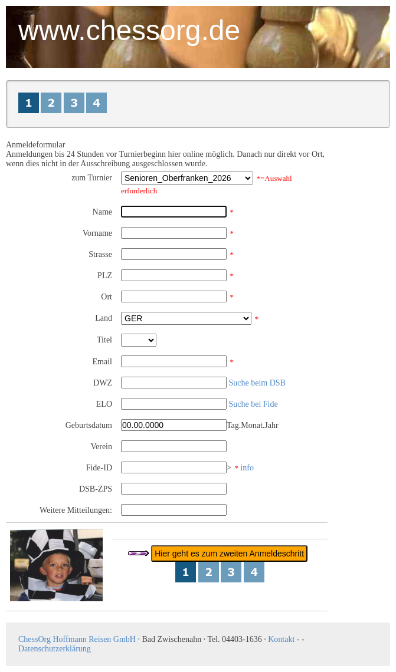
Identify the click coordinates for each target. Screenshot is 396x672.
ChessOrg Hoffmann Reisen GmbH (77, 639)
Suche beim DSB (257, 382)
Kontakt (281, 639)
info (247, 467)
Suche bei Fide (253, 404)
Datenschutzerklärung (54, 648)
